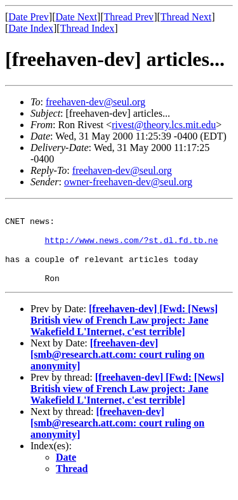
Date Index (30, 28)
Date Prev (28, 16)
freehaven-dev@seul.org (95, 101)
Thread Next (186, 16)
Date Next (76, 16)
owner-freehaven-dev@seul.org (128, 181)
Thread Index (87, 28)
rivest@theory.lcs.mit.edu (164, 124)
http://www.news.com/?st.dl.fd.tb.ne (131, 247)
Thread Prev (128, 16)
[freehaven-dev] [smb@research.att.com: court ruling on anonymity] (117, 369)
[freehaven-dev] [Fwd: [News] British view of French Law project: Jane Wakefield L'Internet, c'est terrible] (124, 335)
